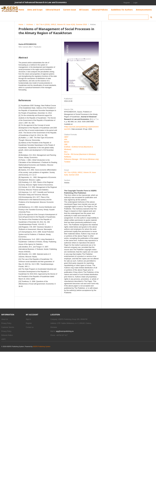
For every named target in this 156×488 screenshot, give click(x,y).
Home (21, 24)
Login (135, 3)
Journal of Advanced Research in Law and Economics (41, 2)
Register (126, 3)
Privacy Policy (6, 323)
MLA (65, 152)
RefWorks (67, 157)
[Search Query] (128, 17)
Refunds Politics (7, 335)
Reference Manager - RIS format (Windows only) (81, 159)
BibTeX (66, 142)
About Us (4, 319)
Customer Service (7, 327)
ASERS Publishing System (41, 346)
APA (65, 139)
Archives (29, 24)
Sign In (28, 319)
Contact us (29, 327)
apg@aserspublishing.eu (65, 331)
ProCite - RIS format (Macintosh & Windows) (80, 154)
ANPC (3, 339)
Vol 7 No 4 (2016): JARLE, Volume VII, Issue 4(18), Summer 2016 (61, 24)
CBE (65, 144)
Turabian (67, 162)
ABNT (66, 137)
